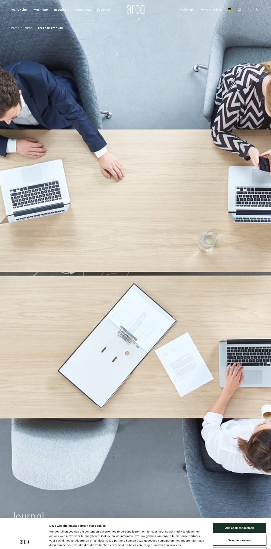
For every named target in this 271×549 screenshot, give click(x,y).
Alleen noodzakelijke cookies (239, 524)
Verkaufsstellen (211, 9)
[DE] (229, 9)
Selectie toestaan (239, 512)
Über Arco (82, 9)
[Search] (258, 9)
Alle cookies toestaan (239, 499)
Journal (103, 9)
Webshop (186, 9)
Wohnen (41, 9)
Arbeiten (61, 9)
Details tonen (203, 541)
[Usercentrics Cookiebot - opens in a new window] (24, 541)
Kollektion (19, 9)
